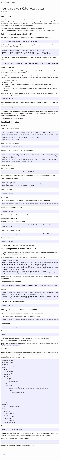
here (52, 71)
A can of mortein (8, 2)
